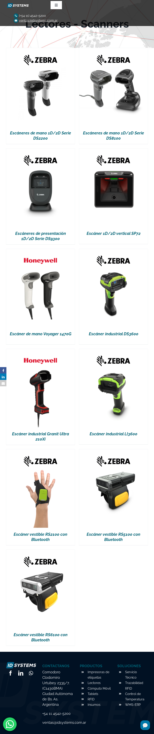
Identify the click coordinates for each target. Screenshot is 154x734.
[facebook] (10, 673)
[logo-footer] (17, 4)
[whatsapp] (31, 673)
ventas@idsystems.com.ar (38, 20)
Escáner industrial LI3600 (113, 434)
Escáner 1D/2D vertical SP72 (114, 233)
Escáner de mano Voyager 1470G (40, 333)
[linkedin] (21, 673)
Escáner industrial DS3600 (113, 333)
